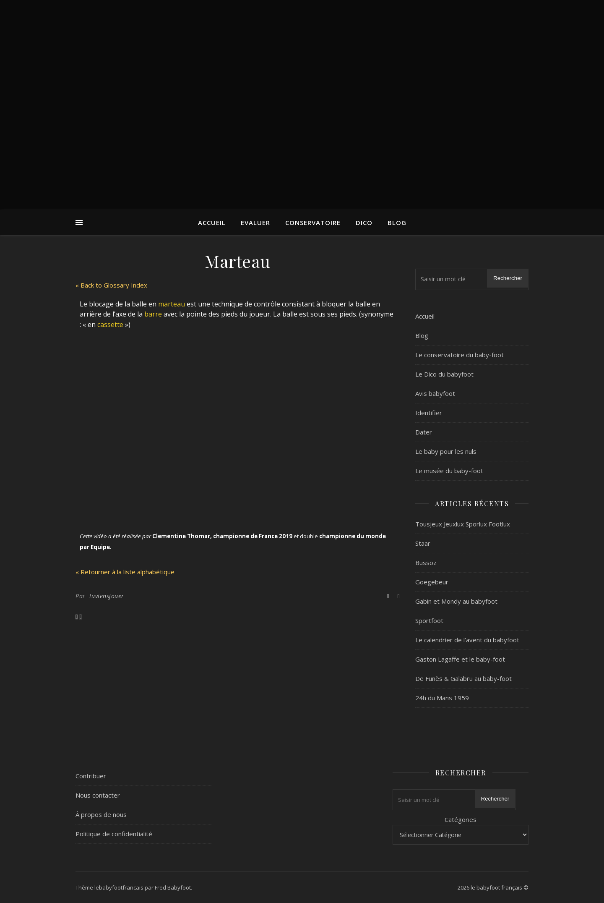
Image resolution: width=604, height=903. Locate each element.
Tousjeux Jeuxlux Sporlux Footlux (462, 524)
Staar (422, 543)
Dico (364, 222)
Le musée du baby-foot (449, 470)
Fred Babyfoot (173, 887)
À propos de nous (101, 814)
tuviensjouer (106, 596)
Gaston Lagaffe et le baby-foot (460, 659)
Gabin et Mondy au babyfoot (456, 601)
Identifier (428, 412)
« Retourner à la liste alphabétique (125, 572)
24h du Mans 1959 (442, 698)
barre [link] (153, 314)
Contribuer (91, 776)
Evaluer (255, 222)
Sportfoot (429, 620)
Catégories (460, 819)
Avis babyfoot (435, 393)
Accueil (212, 222)
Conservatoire (313, 222)
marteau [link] (171, 304)
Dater (423, 432)
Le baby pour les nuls (445, 451)
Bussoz (426, 562)
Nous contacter (98, 795)
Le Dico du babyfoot (444, 374)
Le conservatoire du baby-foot (459, 355)
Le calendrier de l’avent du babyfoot (467, 640)
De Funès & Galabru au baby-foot (463, 678)
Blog (397, 222)
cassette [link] (110, 324)
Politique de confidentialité (114, 834)
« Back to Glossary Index (111, 285)
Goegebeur (431, 582)
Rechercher (507, 278)
